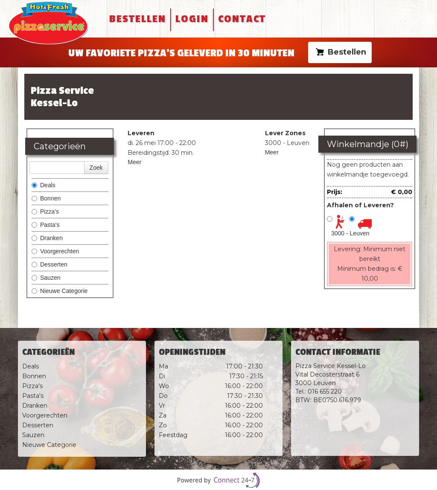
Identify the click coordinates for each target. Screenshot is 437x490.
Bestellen (137, 19)
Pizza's (45, 211)
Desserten (49, 264)
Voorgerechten (55, 251)
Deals (43, 185)
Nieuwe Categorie (59, 290)
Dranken (47, 238)
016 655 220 (325, 391)
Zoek (96, 167)
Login (192, 19)
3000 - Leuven (350, 233)
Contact (242, 19)
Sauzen (46, 277)
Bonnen (46, 198)
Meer (134, 162)
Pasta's (45, 224)
